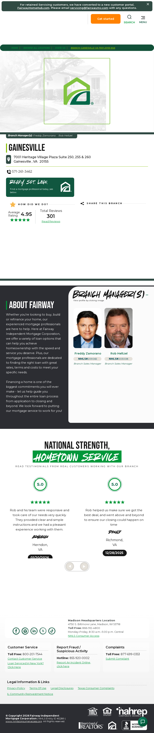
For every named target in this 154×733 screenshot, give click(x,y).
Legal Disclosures (62, 688)
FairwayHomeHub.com (33, 7)
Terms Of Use (37, 688)
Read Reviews (51, 221)
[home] (26, 18)
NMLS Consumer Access (83, 635)
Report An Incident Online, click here (74, 664)
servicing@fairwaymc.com (89, 7)
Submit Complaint (117, 658)
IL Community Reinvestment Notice (30, 694)
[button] (143, 19)
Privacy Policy (16, 688)
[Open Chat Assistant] (143, 722)
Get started (105, 19)
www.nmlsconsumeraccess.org (24, 721)
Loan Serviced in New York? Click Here (26, 665)
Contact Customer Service (25, 658)
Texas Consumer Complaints (96, 688)
